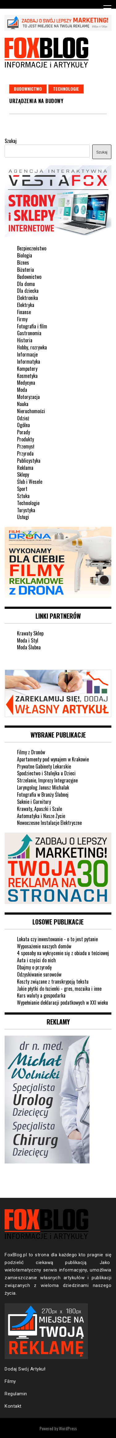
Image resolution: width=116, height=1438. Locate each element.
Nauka (22, 404)
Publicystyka (28, 460)
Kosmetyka (27, 375)
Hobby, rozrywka (32, 347)
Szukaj (11, 141)
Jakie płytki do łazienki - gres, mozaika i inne (59, 988)
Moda (22, 389)
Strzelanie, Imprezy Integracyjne (47, 780)
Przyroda (25, 453)
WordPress (68, 1428)
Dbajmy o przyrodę (34, 967)
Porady (23, 432)
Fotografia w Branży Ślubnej (42, 794)
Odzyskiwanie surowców (39, 974)
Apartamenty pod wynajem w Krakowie (53, 759)
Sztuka (23, 496)
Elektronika (27, 297)
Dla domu (26, 284)
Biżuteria (25, 269)
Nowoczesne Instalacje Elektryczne (49, 822)
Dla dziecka (28, 290)
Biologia (24, 255)
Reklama (25, 467)
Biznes (23, 262)
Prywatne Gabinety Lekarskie (44, 766)
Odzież (23, 418)
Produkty (25, 439)
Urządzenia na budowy (36, 101)
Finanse (24, 312)
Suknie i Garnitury (34, 801)
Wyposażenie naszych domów (44, 946)
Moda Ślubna (29, 647)
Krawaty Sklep (30, 633)
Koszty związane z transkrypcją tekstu (53, 981)
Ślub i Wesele (29, 481)
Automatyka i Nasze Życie (41, 816)
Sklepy (23, 474)
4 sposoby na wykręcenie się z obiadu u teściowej (63, 953)
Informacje (27, 354)
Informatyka (28, 361)
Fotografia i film (32, 326)
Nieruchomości (31, 411)
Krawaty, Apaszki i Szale (39, 808)
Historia (24, 340)
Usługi (23, 517)
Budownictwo (28, 88)
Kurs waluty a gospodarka (41, 995)
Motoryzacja (28, 397)
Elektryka (25, 305)
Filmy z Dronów (31, 752)
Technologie (66, 88)
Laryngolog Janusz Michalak (43, 787)
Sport (22, 488)
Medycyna (26, 382)
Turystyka (26, 510)
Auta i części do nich (36, 960)
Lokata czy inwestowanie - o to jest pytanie (57, 939)
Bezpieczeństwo (31, 248)
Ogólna (23, 425)
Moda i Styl (27, 640)
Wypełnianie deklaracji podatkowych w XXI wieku (62, 1002)
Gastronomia (29, 333)
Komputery (27, 368)
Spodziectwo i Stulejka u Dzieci (46, 773)
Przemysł (25, 446)
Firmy (22, 319)
